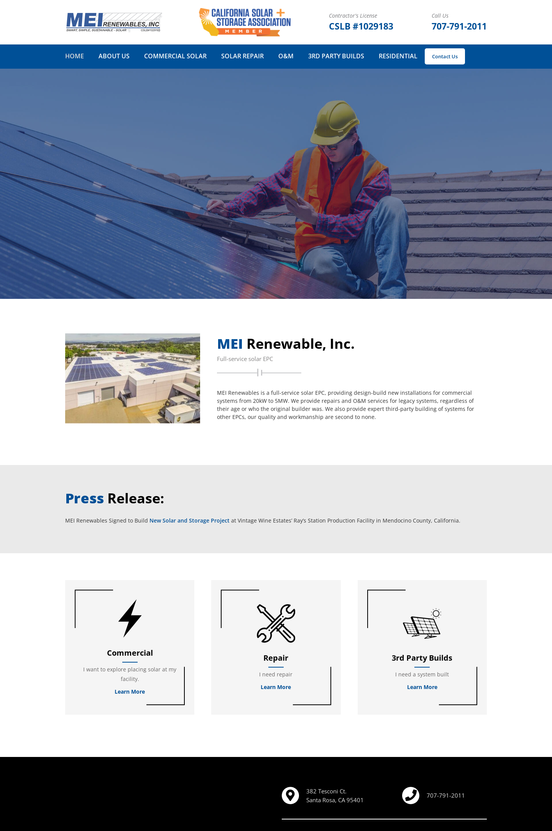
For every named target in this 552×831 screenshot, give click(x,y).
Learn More (130, 691)
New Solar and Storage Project (190, 520)
